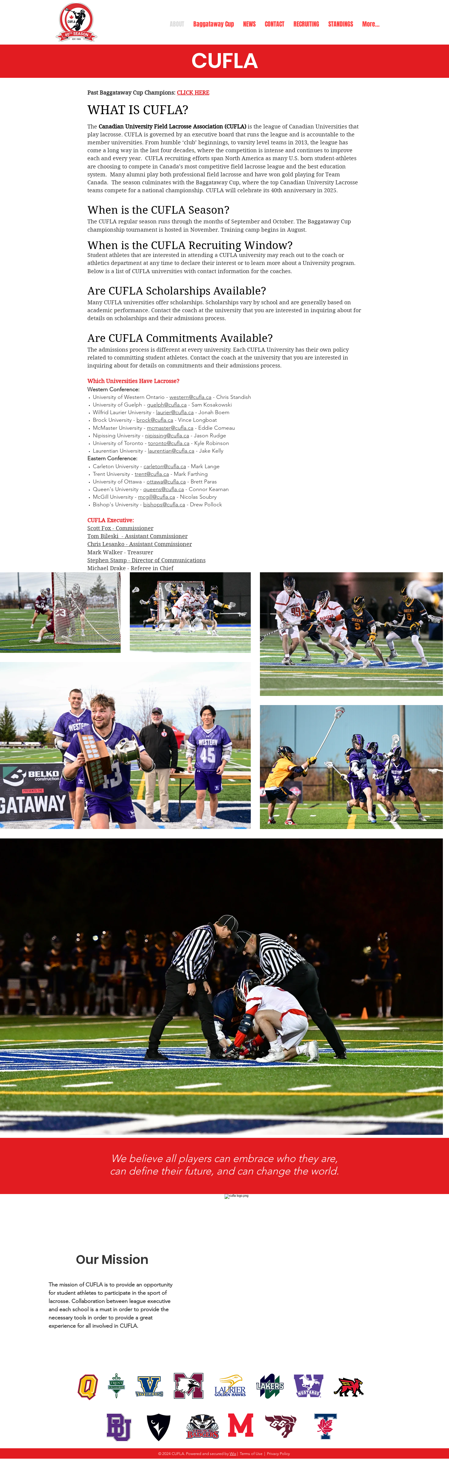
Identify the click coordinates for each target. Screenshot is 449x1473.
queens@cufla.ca (163, 489)
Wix (233, 1453)
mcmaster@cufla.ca (170, 428)
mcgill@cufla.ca (156, 497)
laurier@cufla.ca (175, 412)
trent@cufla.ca (152, 474)
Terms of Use (251, 1453)
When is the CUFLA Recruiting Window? (190, 245)
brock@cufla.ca (155, 420)
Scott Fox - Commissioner (120, 528)
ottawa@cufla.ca (166, 481)
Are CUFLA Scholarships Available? (176, 290)
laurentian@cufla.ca (171, 450)
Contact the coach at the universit (233, 357)
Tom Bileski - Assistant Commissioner (137, 536)
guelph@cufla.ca (167, 404)
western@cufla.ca (190, 397)
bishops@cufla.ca (164, 504)
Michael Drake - (109, 568)
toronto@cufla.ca (168, 443)
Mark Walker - (107, 552)
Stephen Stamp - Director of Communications (146, 560)
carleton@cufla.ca (165, 466)
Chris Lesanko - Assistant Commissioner (139, 544)
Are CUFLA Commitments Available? (180, 338)
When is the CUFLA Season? (158, 210)
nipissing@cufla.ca (167, 435)
